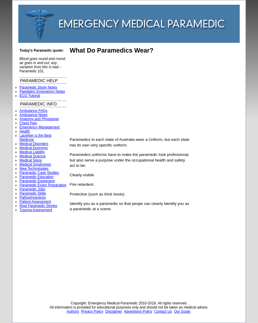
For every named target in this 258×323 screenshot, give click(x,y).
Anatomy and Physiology (39, 119)
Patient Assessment (35, 202)
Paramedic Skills (32, 193)
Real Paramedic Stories (38, 206)
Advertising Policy (138, 311)
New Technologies (33, 169)
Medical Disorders (33, 144)
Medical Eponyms (33, 148)
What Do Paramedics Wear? (112, 50)
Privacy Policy (92, 311)
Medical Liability (32, 152)
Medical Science (32, 156)
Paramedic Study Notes (38, 87)
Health (24, 131)
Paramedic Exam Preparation (42, 185)
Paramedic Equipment (37, 181)
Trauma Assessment (35, 210)
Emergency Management (39, 127)
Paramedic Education (36, 177)
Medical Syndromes (35, 164)
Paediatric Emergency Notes (42, 91)
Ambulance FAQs (33, 111)
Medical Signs (30, 160)
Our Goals (182, 311)
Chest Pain (28, 123)
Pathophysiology (32, 197)
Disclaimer (113, 311)
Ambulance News (33, 115)
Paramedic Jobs (32, 189)
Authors (73, 311)
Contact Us (163, 311)
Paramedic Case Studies (39, 173)
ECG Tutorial (29, 96)
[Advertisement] (119, 95)
